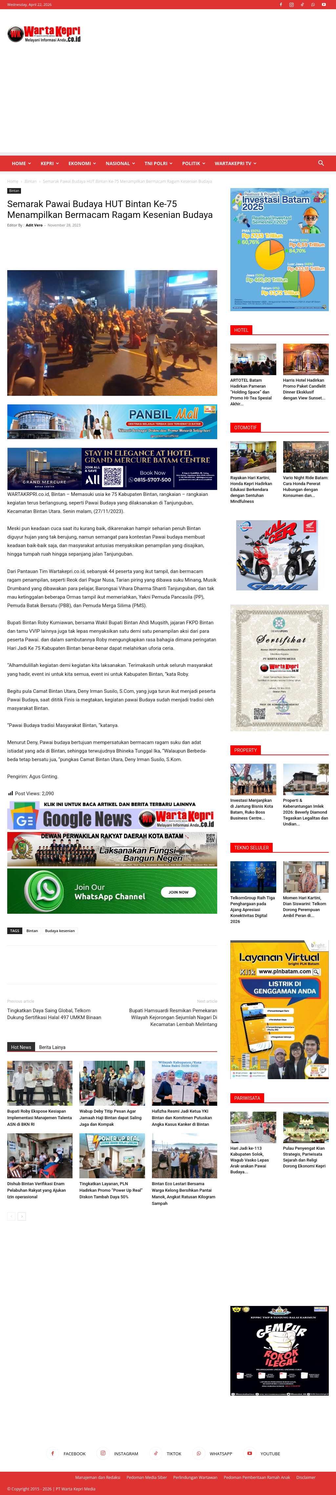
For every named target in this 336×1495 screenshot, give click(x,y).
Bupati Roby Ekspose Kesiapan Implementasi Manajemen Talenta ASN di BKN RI (39, 1118)
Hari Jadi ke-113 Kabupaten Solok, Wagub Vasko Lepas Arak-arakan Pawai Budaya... (249, 1160)
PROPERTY (245, 750)
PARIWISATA (247, 1098)
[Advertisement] (168, 106)
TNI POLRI (159, 163)
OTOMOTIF (245, 427)
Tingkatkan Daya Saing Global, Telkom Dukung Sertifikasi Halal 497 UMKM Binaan (54, 1014)
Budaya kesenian (60, 930)
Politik (193, 163)
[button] (321, 164)
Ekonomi (82, 163)
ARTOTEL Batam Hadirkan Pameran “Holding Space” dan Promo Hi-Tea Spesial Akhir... (251, 392)
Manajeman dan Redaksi (97, 1477)
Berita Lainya (52, 1047)
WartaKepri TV (236, 163)
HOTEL (241, 330)
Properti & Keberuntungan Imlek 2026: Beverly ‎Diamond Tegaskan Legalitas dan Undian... (305, 812)
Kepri (50, 163)
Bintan (30, 181)
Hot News (21, 1047)
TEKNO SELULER (251, 847)
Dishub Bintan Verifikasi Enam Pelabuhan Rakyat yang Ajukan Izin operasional (36, 1190)
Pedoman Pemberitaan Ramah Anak (257, 1477)
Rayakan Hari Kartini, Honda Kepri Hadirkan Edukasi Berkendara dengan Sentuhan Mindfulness (251, 489)
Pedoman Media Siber (147, 1477)
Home (21, 163)
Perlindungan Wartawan (195, 1477)
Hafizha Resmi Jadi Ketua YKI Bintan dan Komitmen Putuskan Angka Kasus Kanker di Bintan (182, 1118)
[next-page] (22, 1216)
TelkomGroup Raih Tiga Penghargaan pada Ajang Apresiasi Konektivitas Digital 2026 (252, 909)
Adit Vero (34, 225)
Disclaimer (306, 1477)
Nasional (120, 163)
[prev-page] (11, 1216)
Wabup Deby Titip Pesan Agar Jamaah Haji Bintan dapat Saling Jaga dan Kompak (110, 1118)
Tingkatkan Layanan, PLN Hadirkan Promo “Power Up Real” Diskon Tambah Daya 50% (110, 1190)
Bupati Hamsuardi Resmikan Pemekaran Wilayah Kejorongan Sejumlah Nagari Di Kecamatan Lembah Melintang (173, 1017)
